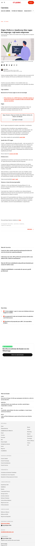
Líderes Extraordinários (6, 500)
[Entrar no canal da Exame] (17, 354)
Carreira (4, 8)
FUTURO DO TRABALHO (17, 11)
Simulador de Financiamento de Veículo (9, 477)
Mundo (28, 427)
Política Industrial (5, 504)
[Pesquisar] (4, 2)
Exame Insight (4, 441)
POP (28, 445)
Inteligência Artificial (5, 444)
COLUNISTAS (4, 450)
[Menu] (2, 2)
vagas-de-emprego (6, 225)
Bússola (2, 489)
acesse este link (13, 153)
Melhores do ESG (4, 514)
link (20, 220)
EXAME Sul (3, 487)
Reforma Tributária (5, 498)
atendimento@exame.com (7, 532)
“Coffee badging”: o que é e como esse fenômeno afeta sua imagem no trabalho (18, 312)
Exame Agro (29, 436)
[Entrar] (31, 2)
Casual (28, 429)
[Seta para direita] (32, 10)
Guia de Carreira (5, 11)
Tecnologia (29, 438)
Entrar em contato (5, 523)
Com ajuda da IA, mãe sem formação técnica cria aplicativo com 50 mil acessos (18, 317)
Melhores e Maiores (5, 512)
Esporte (28, 434)
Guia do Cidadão (4, 458)
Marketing (29, 431)
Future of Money (30, 440)
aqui (13, 179)
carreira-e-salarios (19, 223)
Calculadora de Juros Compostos (8, 474)
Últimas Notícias (4, 428)
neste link (22, 137)
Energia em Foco (4, 493)
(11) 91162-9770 (7, 525)
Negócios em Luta (4, 502)
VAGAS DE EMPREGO (29, 11)
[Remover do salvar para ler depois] (16, 65)
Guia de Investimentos (5, 463)
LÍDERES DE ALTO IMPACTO (7, 430)
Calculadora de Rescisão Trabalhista (8, 472)
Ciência (28, 442)
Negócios (3, 448)
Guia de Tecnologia (5, 460)
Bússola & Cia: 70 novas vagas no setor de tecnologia (14, 92)
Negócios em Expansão (6, 516)
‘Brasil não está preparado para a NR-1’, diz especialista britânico (17, 322)
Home (2, 21)
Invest (2, 446)
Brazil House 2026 (4, 484)
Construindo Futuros (5, 491)
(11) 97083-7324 (7, 538)
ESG (2, 439)
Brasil (2, 433)
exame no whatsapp (7, 346)
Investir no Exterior (5, 495)
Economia (3, 437)
